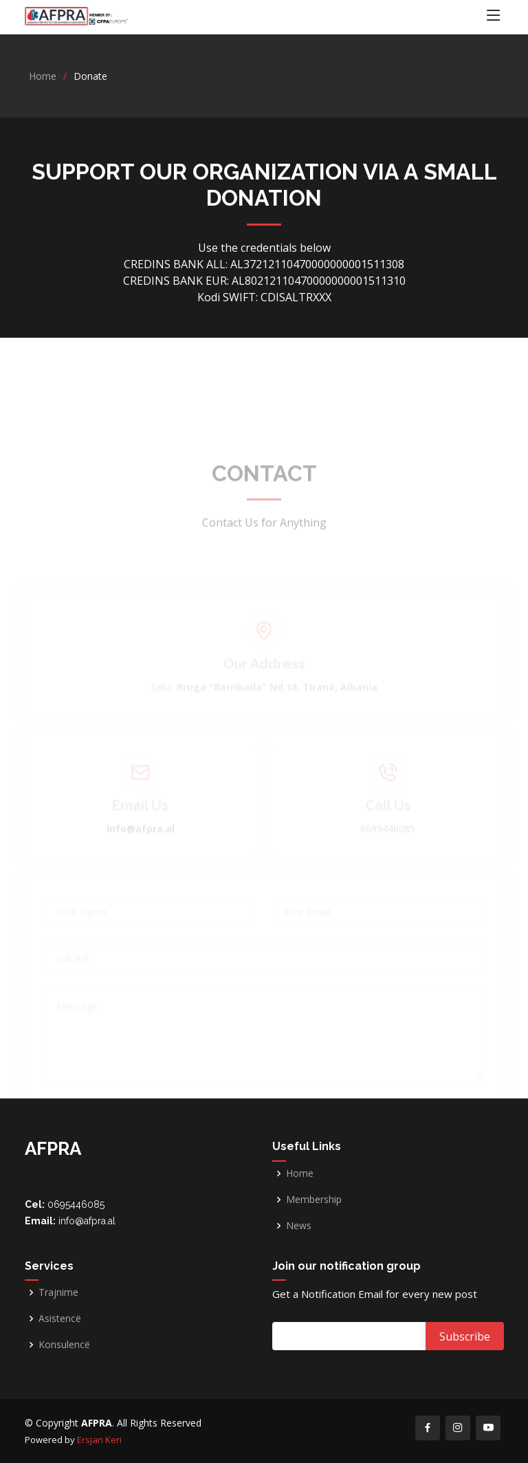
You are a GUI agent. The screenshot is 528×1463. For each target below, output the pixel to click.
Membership (314, 1199)
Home (42, 76)
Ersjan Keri (99, 1439)
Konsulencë (64, 1345)
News (298, 1226)
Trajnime (58, 1292)
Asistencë (59, 1318)
